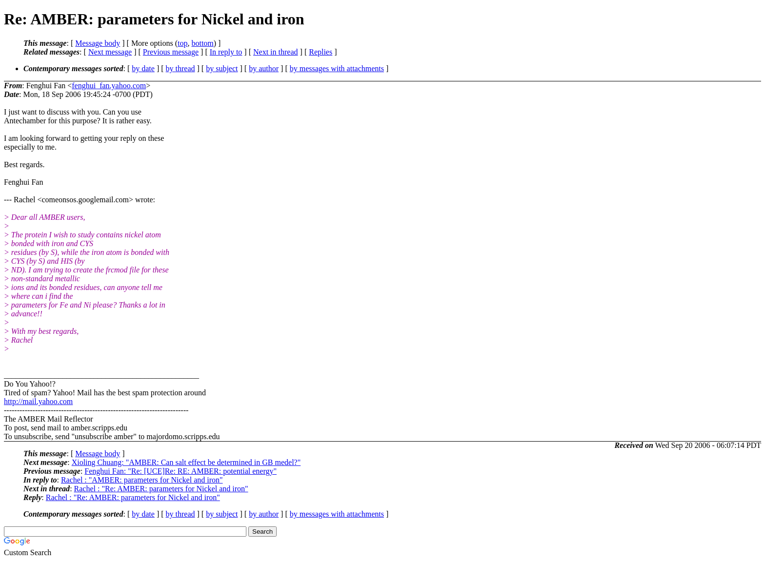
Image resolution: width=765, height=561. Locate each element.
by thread (180, 68)
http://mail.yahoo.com (38, 401)
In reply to (226, 52)
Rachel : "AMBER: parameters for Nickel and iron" (142, 480)
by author (264, 68)
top (182, 43)
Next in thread (275, 52)
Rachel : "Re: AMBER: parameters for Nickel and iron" (161, 488)
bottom (202, 43)
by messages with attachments (337, 68)
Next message (110, 52)
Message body (97, 43)
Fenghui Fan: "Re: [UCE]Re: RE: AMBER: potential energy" (180, 471)
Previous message (171, 52)
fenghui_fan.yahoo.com (109, 85)
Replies (320, 52)
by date (143, 68)
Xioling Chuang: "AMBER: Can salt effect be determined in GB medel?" (186, 462)
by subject (222, 68)
